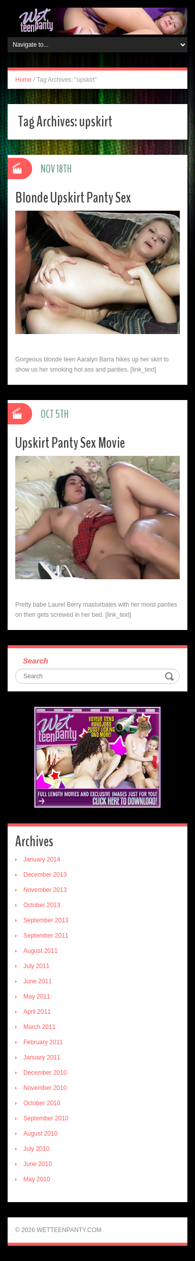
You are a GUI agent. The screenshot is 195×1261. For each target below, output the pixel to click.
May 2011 (36, 996)
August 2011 (40, 950)
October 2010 (41, 1103)
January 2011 (41, 1057)
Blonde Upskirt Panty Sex (73, 197)
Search (35, 660)
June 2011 (37, 981)
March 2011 (39, 1027)
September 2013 (46, 920)
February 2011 (43, 1042)
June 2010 (37, 1164)
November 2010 (45, 1087)
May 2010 (36, 1179)
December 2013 (45, 874)
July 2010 (36, 1148)
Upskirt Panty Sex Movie (70, 443)
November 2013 (45, 889)
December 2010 (45, 1072)
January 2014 (41, 859)
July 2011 (36, 966)
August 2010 (40, 1133)
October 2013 (41, 905)
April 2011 (37, 1011)
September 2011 (46, 935)
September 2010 (46, 1118)
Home (23, 79)
